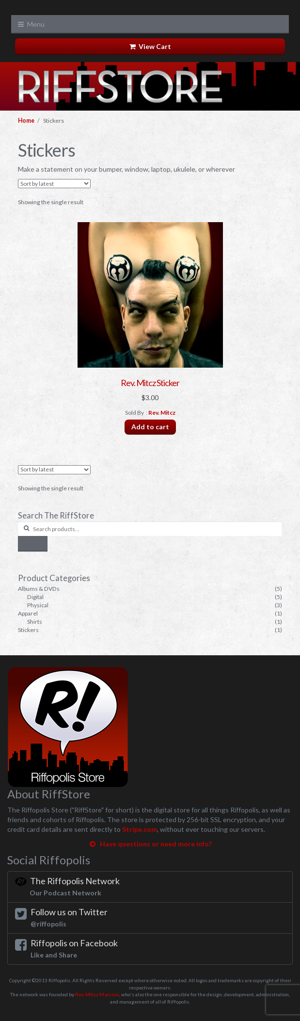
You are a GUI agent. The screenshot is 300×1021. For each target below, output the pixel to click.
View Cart (150, 46)
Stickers (28, 629)
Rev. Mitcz (161, 412)
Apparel (28, 613)
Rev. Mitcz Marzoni (97, 994)
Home (26, 120)
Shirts (34, 621)
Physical (37, 605)
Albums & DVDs (39, 588)
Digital (35, 596)
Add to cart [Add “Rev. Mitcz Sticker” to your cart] (150, 426)
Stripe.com (139, 829)
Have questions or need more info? (150, 844)
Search (33, 544)
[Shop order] (54, 183)
